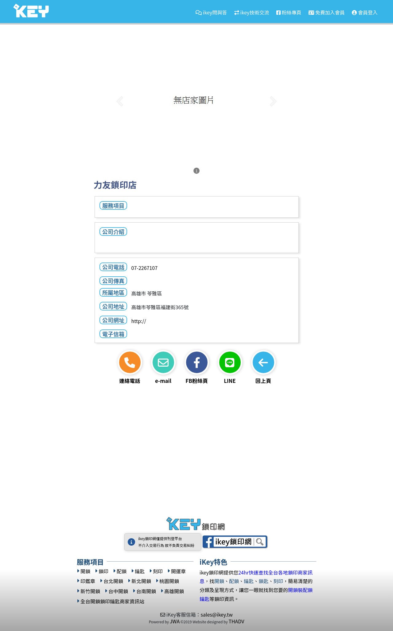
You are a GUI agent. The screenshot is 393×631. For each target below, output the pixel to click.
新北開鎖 (141, 581)
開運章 (178, 571)
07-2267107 (144, 267)
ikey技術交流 (251, 12)
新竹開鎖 (90, 591)
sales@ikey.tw (216, 614)
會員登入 (365, 12)
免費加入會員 (327, 12)
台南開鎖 (146, 591)
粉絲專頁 (289, 12)
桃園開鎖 (169, 581)
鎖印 (103, 571)
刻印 (158, 571)
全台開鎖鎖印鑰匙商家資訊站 (112, 601)
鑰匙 (140, 571)
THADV (236, 621)
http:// (138, 321)
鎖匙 (263, 581)
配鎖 (121, 571)
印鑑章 (87, 581)
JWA (175, 621)
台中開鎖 (118, 591)
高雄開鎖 (174, 591)
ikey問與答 (211, 12)
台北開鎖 (113, 581)
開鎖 (85, 571)
